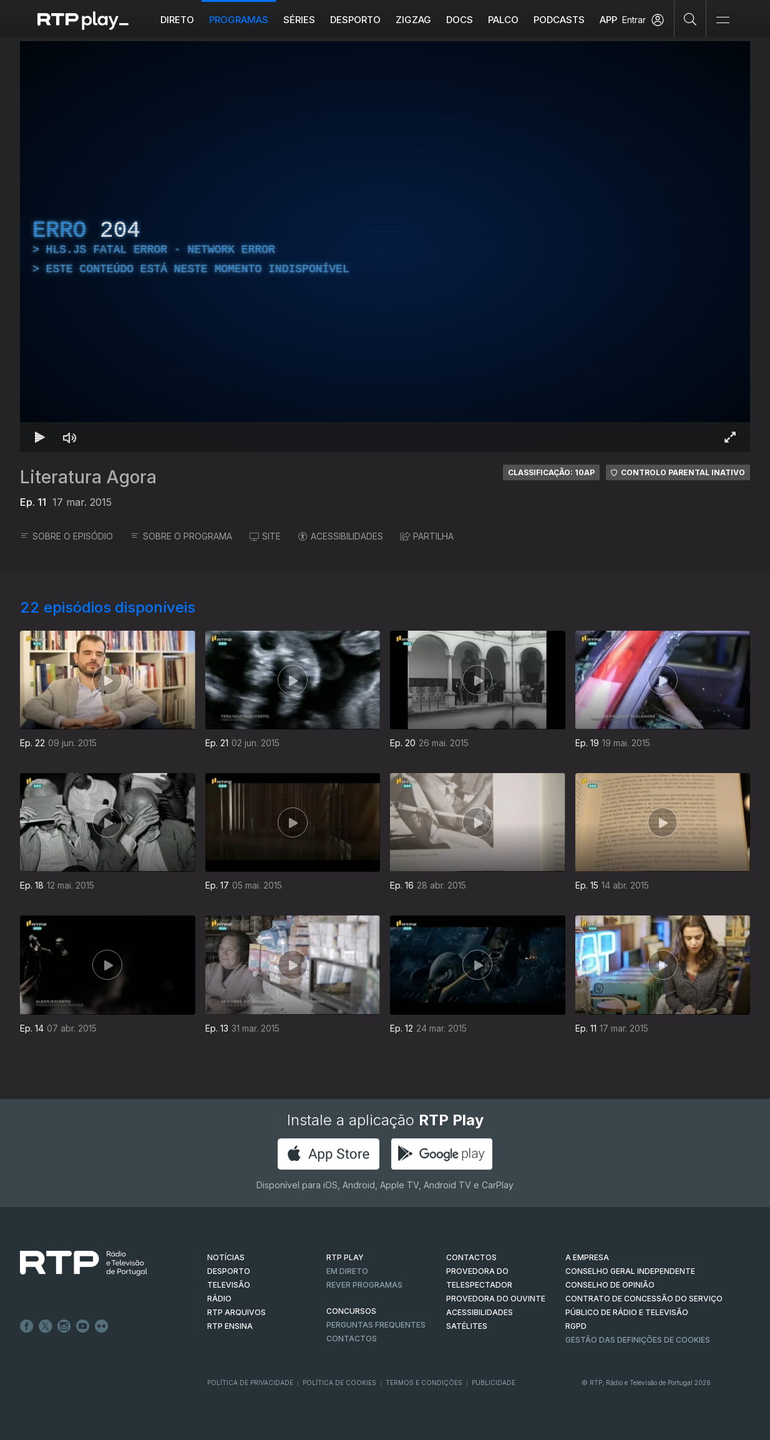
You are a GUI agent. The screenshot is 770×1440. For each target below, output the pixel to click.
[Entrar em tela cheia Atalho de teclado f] (730, 437)
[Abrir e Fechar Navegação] (722, 20)
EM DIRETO (347, 1271)
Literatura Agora (88, 477)
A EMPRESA (587, 1257)
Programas (238, 20)
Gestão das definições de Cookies (637, 1339)
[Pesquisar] (690, 18)
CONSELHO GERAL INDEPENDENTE (630, 1271)
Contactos (351, 1338)
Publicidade (493, 1382)
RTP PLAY (345, 1257)
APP (608, 20)
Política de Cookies (339, 1382)
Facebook (27, 1326)
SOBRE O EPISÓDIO (66, 536)
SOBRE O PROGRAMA (181, 536)
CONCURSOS (351, 1311)
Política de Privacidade (250, 1382)
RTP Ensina (230, 1326)
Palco (503, 20)
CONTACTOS (471, 1257)
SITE (265, 536)
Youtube (83, 1326)
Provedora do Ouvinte (495, 1298)
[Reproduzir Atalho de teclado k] (40, 437)
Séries (299, 20)
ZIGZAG (413, 20)
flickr (102, 1326)
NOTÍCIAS (226, 1257)
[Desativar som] (70, 437)
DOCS (459, 20)
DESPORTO (228, 1271)
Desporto (355, 20)
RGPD (576, 1326)
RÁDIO (219, 1298)
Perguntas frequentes (376, 1324)
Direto (177, 20)
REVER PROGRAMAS (364, 1285)
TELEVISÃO (228, 1285)
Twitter (45, 1326)
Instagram (64, 1326)
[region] (385, 246)
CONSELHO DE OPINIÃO (610, 1285)
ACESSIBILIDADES (340, 536)
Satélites (466, 1326)
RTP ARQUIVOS (236, 1312)
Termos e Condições (424, 1382)
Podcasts (559, 20)
